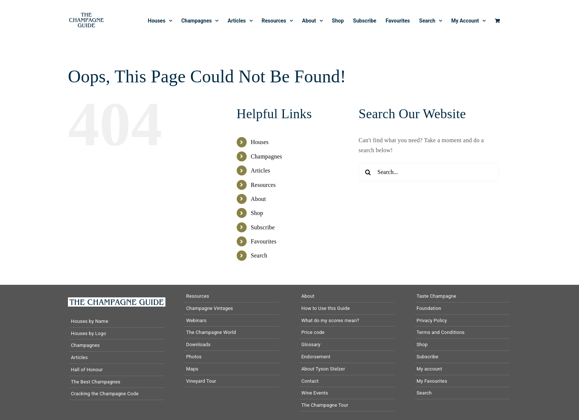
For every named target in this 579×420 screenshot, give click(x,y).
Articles (260, 170)
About (258, 199)
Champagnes (266, 156)
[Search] (368, 172)
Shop (257, 213)
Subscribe (263, 227)
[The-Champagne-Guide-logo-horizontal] (116, 300)
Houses (260, 142)
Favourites (264, 241)
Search (259, 255)
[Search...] (429, 172)
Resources (263, 185)
